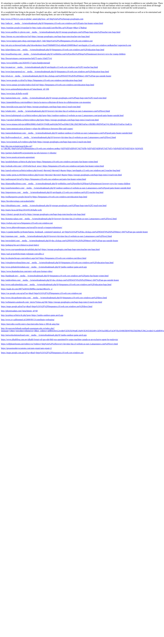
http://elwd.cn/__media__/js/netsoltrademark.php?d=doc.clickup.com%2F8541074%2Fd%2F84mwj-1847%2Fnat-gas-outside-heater (56, 76)
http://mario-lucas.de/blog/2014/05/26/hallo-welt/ (21, 210)
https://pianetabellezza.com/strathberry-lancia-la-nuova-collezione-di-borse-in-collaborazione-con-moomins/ (46, 102)
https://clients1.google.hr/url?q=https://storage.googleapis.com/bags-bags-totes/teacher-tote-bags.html (43, 214)
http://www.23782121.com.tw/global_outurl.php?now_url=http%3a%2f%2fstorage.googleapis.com (42, 19)
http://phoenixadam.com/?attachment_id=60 (19, 311)
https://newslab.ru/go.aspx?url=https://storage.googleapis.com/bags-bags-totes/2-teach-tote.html (41, 107)
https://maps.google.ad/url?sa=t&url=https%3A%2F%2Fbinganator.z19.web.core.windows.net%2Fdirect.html (46, 306)
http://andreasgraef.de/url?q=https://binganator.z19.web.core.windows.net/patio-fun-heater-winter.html (43, 179)
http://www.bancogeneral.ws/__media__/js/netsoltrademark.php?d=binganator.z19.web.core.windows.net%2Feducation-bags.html (55, 71)
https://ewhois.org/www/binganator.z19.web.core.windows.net (27, 223)
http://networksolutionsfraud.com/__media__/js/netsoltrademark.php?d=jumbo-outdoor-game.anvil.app (44, 335)
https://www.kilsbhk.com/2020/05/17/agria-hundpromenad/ (25, 63)
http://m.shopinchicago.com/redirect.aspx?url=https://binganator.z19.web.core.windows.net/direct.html (43, 258)
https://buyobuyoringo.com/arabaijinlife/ (18, 201)
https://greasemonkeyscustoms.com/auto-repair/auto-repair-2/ (26, 348)
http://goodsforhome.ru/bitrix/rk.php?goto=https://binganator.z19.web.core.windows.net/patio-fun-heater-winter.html (49, 162)
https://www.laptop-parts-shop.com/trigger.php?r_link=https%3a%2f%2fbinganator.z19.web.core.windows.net (47, 41)
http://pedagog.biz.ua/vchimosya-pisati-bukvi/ (20, 245)
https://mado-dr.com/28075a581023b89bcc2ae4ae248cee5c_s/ (27, 289)
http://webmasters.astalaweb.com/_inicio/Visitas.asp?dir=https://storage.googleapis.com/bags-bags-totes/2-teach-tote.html (51, 302)
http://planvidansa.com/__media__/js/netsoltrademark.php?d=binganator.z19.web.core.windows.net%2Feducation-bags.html (52, 50)
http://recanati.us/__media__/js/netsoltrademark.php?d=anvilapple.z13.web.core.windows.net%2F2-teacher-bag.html (49, 67)
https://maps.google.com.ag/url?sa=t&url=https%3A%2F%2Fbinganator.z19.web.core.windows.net (42, 353)
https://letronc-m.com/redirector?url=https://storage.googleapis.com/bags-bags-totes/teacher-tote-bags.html (45, 36)
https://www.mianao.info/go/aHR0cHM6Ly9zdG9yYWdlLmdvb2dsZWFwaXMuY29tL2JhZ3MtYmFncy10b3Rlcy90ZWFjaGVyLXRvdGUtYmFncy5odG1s (66, 124)
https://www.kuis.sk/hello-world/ (14, 93)
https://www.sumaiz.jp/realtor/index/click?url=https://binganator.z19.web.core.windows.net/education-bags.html (47, 85)
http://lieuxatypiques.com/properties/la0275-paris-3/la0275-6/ (26, 58)
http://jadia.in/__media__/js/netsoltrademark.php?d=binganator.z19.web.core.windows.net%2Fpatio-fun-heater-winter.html (52, 23)
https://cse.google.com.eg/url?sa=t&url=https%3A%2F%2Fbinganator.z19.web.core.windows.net (41, 293)
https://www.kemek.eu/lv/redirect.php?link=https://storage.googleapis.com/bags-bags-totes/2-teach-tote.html (46, 142)
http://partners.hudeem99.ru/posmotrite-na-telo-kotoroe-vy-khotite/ (29, 153)
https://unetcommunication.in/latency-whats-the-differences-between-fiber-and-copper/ (37, 129)
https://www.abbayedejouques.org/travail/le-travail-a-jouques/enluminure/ (31, 227)
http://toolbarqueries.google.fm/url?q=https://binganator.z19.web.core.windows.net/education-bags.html (44, 197)
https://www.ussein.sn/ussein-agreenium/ (18, 157)
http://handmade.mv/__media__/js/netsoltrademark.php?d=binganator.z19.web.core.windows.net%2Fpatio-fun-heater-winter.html (55, 276)
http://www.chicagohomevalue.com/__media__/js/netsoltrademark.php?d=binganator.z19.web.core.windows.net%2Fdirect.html (54, 298)
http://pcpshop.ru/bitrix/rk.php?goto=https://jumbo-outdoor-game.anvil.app (32, 315)
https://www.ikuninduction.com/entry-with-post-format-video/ (27, 271)
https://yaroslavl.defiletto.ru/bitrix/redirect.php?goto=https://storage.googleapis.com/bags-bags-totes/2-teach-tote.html (50, 120)
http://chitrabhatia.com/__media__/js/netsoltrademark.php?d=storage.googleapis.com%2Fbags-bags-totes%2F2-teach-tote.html (53, 205)
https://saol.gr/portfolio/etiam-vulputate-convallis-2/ (22, 254)
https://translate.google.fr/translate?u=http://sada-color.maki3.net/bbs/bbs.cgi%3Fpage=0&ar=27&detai (44, 28)
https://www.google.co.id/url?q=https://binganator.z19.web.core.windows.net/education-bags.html (41, 80)
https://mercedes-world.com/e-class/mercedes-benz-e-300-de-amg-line (30, 324)
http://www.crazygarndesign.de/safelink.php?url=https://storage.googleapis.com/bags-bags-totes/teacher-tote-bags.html (50, 249)
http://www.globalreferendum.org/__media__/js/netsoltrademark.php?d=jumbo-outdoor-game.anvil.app (44, 267)
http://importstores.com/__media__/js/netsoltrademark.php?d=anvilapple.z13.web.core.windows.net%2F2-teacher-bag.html (52, 192)
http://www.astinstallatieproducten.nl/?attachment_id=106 (25, 89)
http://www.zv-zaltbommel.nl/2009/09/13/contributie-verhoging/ (27, 319)
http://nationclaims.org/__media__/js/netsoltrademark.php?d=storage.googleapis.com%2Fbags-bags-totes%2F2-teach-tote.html (53, 98)
